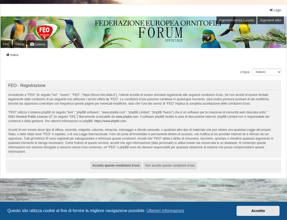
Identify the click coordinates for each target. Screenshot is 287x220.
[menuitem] (10, 199)
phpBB (21, 185)
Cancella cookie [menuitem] (223, 185)
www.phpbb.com (127, 116)
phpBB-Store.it (36, 190)
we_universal (19, 194)
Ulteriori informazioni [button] (165, 210)
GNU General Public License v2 (30, 116)
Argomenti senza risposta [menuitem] (236, 20)
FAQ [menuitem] (6, 44)
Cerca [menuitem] (19, 44)
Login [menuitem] (275, 10)
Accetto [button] (258, 211)
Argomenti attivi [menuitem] (270, 20)
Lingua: (245, 72)
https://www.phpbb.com (110, 121)
